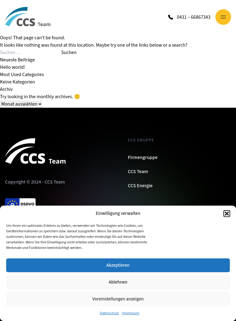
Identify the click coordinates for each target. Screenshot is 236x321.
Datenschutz (109, 313)
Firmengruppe (143, 157)
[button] (227, 214)
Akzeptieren (117, 265)
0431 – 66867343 (193, 17)
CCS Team (138, 171)
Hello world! (12, 67)
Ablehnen (118, 282)
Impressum (130, 313)
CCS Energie (140, 185)
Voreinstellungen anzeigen (118, 299)
